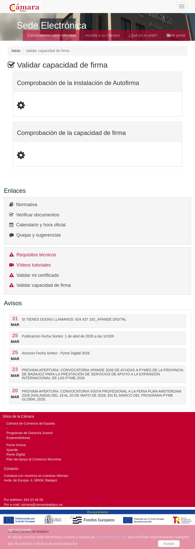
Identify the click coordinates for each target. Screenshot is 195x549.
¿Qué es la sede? (143, 35)
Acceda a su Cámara (102, 35)
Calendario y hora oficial (41, 224)
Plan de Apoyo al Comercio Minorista (33, 459)
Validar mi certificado (37, 275)
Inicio (16, 51)
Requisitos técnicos (36, 254)
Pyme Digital (15, 454)
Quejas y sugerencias (38, 235)
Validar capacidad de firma (43, 285)
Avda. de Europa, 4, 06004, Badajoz (30, 480)
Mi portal (176, 35)
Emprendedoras (18, 438)
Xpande (12, 450)
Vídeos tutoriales (33, 265)
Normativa (26, 204)
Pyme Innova (16, 445)
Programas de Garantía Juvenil (29, 433)
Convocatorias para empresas (51, 35)
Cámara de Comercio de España (30, 423)
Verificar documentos (37, 214)
